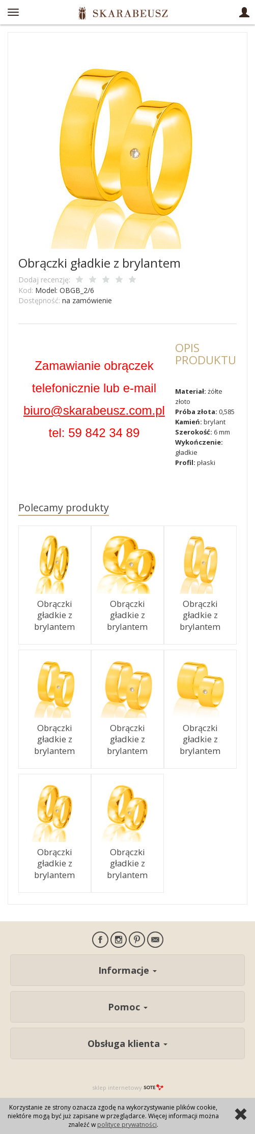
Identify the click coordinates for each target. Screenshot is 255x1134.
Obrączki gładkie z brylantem (54, 615)
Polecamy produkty (63, 507)
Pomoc (128, 1007)
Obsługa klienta (127, 1043)
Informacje (127, 970)
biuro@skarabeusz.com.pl (94, 410)
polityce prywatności (127, 1124)
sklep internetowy (127, 1087)
